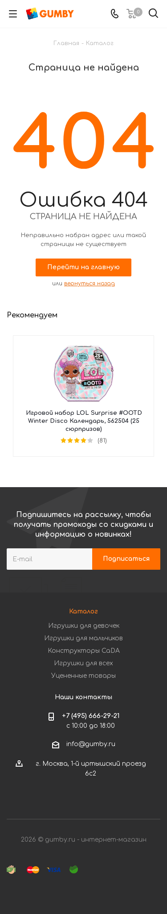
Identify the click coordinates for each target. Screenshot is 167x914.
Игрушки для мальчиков (83, 638)
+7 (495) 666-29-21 (91, 716)
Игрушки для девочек (83, 625)
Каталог (83, 611)
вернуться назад (89, 283)
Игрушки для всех (83, 663)
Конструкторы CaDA (84, 650)
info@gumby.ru (90, 744)
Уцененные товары (83, 675)
